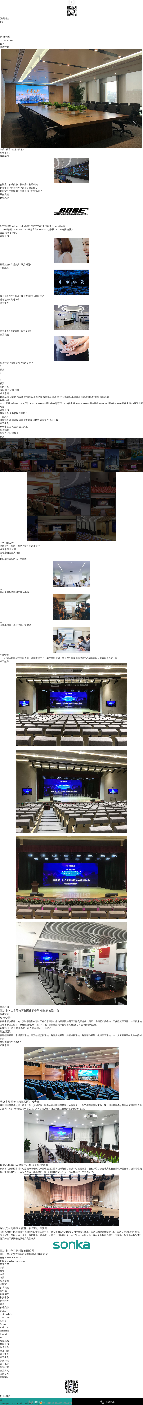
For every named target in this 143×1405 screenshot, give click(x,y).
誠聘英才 (27, 363)
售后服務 (15, 264)
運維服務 (4, 236)
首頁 (2, 44)
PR (1, 1337)
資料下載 (15, 299)
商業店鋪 (25, 191)
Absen (3, 1321)
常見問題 (26, 264)
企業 (15, 149)
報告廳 (24, 184)
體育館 (33, 188)
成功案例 (4, 156)
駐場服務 (5, 264)
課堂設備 (15, 296)
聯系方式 (5, 363)
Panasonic (4, 1331)
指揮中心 (5, 188)
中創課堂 (4, 268)
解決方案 (4, 47)
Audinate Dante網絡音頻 (26, 229)
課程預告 (5, 299)
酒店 (25, 188)
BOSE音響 (5, 226)
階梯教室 (16, 188)
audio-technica (6, 1314)
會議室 (4, 184)
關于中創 (4, 303)
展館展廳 (5, 194)
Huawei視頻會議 (64, 229)
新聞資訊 (15, 331)
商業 (21, 149)
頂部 (2, 22)
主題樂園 (14, 191)
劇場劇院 (34, 184)
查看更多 (5, 153)
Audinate (4, 1327)
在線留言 (16, 363)
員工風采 (26, 331)
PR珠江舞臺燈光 (8, 233)
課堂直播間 (27, 296)
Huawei (3, 1334)
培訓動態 (39, 296)
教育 (9, 149)
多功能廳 (14, 184)
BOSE (3, 1311)
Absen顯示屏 (59, 226)
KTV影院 (36, 191)
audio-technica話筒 (21, 226)
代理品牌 (4, 198)
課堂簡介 (5, 296)
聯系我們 (4, 334)
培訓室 (4, 191)
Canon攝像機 (7, 229)
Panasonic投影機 (47, 229)
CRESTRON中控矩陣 (41, 226)
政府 (3, 149)
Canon (3, 1324)
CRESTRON (6, 1317)
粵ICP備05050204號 (30, 1403)
